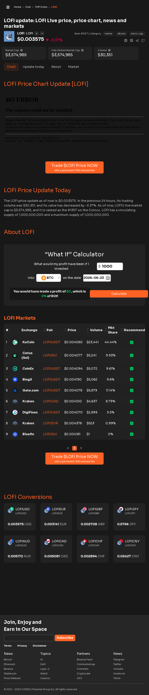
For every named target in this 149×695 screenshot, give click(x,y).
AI (41, 659)
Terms (8, 645)
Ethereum (9, 664)
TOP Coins (41, 6)
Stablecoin (10, 673)
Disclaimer (40, 645)
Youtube (118, 668)
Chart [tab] (11, 67)
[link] (68, 448)
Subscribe (65, 638)
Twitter (117, 664)
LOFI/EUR (50, 423)
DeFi (43, 664)
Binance (8, 668)
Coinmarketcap (86, 664)
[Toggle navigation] (8, 7)
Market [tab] (73, 67)
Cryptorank (83, 673)
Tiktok (117, 678)
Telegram (118, 659)
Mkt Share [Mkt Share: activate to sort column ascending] (113, 330)
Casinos (45, 678)
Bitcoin (8, 659)
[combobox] (48, 278)
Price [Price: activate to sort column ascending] (72, 330)
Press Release (12, 678)
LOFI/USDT (51, 342)
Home (17, 6)
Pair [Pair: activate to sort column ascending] (50, 330)
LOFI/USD (50, 401)
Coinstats (82, 668)
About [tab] (56, 67)
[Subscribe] (29, 638)
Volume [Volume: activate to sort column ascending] (96, 330)
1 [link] (74, 448)
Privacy (22, 645)
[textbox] (48, 278)
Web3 (44, 673)
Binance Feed (84, 659)
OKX (79, 678)
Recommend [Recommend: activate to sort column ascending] (134, 330)
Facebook (119, 673)
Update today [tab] (33, 67)
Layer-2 (44, 668)
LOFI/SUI (50, 355)
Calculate (118, 294)
